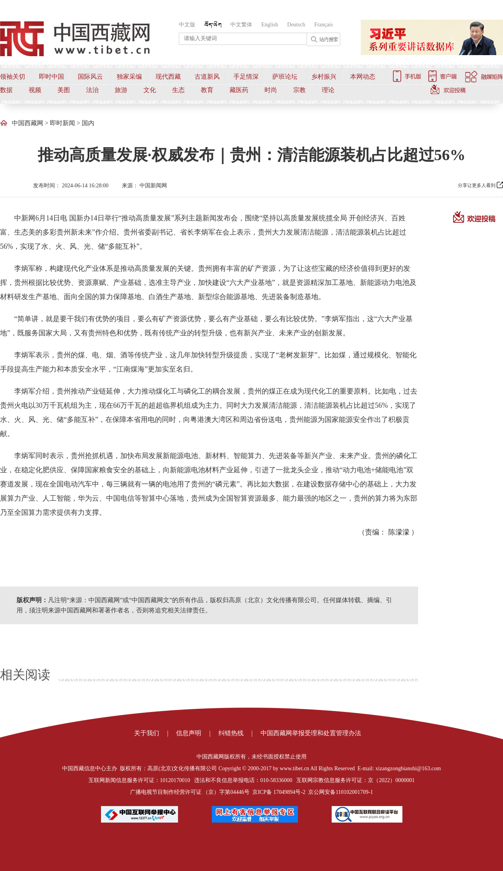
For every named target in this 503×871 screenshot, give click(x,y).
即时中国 (51, 76)
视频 (35, 90)
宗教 (299, 90)
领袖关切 (12, 76)
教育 (207, 90)
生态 (178, 90)
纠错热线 (231, 733)
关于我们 (146, 733)
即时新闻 (62, 123)
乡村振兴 (323, 76)
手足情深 (246, 76)
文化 (149, 90)
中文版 (187, 25)
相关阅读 (25, 675)
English (269, 25)
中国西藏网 (27, 123)
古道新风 (207, 76)
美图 (63, 90)
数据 (6, 90)
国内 (88, 123)
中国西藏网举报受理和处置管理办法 (311, 733)
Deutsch (296, 25)
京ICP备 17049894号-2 (278, 792)
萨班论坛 (284, 76)
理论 (328, 90)
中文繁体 (241, 25)
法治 (92, 90)
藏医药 (238, 90)
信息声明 (188, 733)
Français (323, 25)
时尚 (270, 90)
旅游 (121, 90)
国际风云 (90, 76)
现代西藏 (168, 76)
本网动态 (362, 76)
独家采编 (129, 76)
